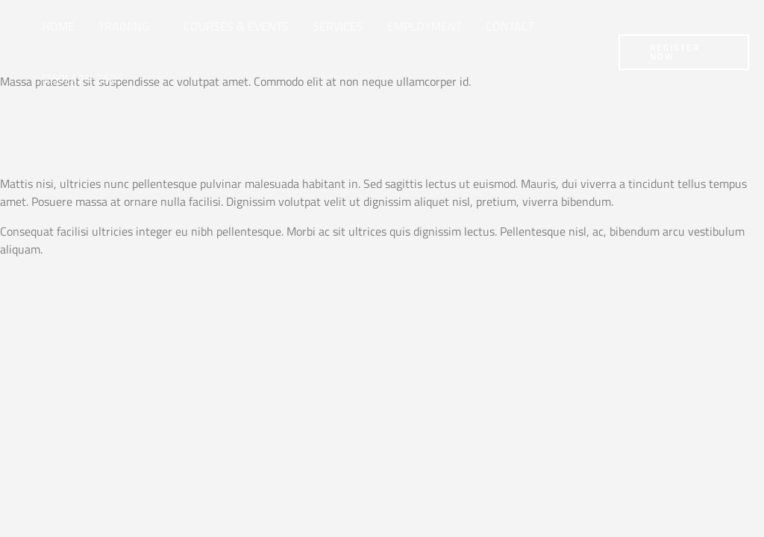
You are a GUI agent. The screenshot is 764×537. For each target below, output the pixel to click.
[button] (154, 26)
